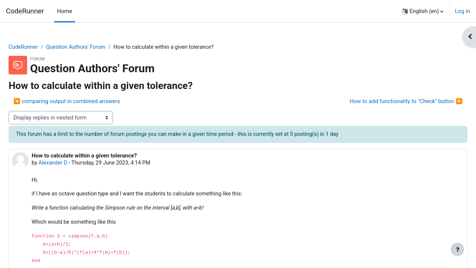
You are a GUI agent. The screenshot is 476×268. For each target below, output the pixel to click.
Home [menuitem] (64, 11)
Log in (462, 11)
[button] (422, 11)
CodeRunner (25, 11)
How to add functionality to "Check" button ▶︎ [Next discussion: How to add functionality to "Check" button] (388, 101)
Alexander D (71, 163)
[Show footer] (457, 249)
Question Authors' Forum (95, 47)
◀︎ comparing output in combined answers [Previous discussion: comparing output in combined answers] (84, 101)
